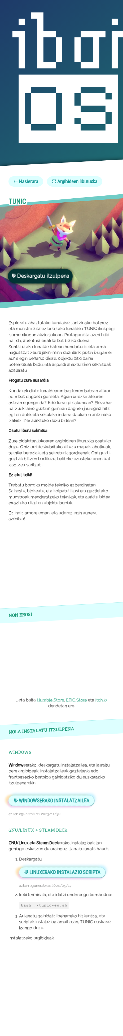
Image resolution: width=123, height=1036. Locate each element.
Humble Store (50, 700)
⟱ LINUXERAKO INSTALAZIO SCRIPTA (62, 872)
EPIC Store (76, 700)
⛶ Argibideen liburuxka (74, 181)
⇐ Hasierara (26, 181)
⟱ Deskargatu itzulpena (40, 276)
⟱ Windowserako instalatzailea (51, 801)
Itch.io (101, 700)
